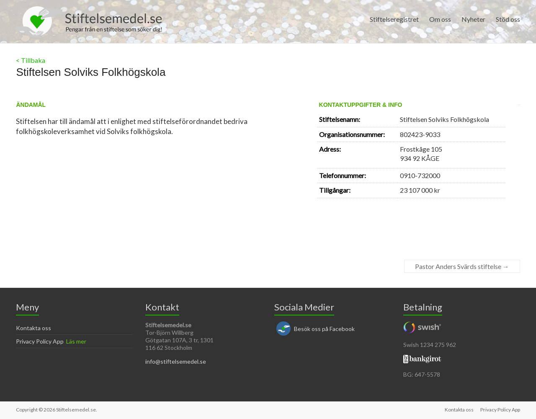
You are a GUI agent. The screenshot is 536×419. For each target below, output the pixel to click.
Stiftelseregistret (394, 19)
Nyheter (473, 19)
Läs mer (76, 341)
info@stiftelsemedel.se (175, 361)
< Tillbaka (30, 60)
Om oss (440, 19)
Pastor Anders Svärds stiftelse (462, 266)
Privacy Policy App (40, 341)
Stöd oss (508, 19)
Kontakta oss (33, 327)
